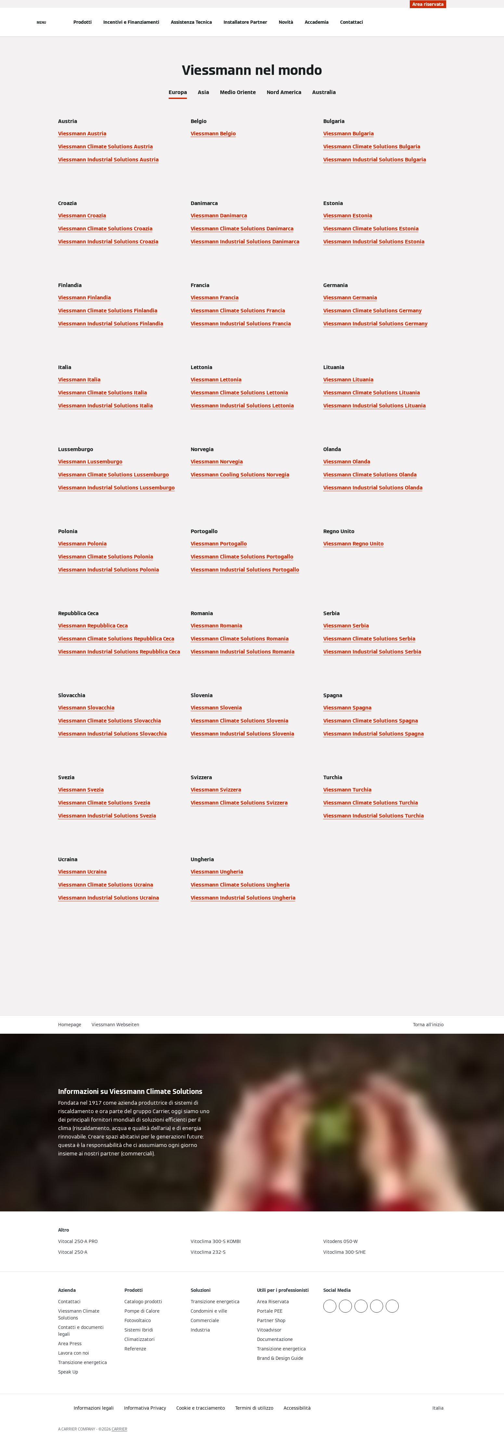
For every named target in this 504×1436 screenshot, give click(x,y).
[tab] (177, 91)
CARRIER (119, 1429)
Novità (286, 22)
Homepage (69, 1025)
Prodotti (82, 22)
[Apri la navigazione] (41, 22)
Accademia (317, 22)
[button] (429, 1025)
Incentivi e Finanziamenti (131, 22)
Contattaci (351, 22)
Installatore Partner (245, 22)
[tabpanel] (252, 523)
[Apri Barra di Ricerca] (442, 22)
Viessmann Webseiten (115, 1025)
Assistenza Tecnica (191, 22)
